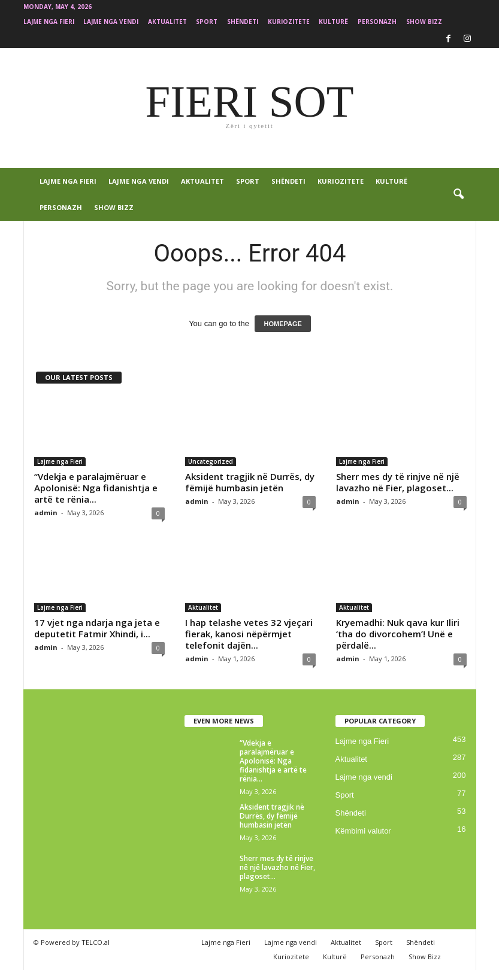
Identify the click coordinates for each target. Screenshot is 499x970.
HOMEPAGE (282, 323)
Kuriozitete (289, 21)
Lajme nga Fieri (48, 21)
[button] (458, 194)
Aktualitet (167, 21)
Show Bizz (424, 21)
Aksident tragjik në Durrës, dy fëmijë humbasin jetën (249, 482)
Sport (206, 21)
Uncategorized (210, 461)
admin (46, 512)
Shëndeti (242, 21)
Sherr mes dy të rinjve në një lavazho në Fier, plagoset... (397, 482)
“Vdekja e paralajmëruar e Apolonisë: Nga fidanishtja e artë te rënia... (96, 487)
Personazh (377, 21)
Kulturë (333, 21)
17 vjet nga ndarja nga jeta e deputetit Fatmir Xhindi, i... (97, 628)
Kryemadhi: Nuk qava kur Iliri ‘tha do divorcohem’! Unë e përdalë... (397, 633)
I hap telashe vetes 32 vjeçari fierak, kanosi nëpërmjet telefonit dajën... (249, 633)
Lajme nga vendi (110, 21)
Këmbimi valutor (363, 830)
